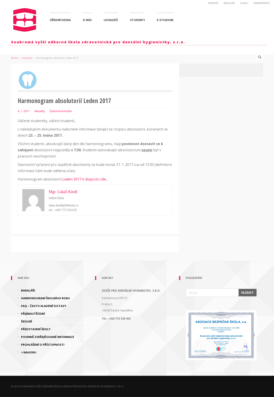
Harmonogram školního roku (45, 298)
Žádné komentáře (61, 111)
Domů (14, 57)
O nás (87, 20)
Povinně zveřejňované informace (47, 337)
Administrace (261, 3)
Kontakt (213, 3)
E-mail (244, 3)
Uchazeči (111, 20)
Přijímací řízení (33, 314)
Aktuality (27, 57)
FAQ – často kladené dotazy (43, 306)
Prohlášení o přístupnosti (42, 345)
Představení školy (35, 329)
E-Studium (165, 20)
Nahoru (28, 352)
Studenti (137, 20)
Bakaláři (229, 3)
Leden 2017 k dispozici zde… (85, 179)
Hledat (247, 292)
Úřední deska (60, 20)
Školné (26, 321)
